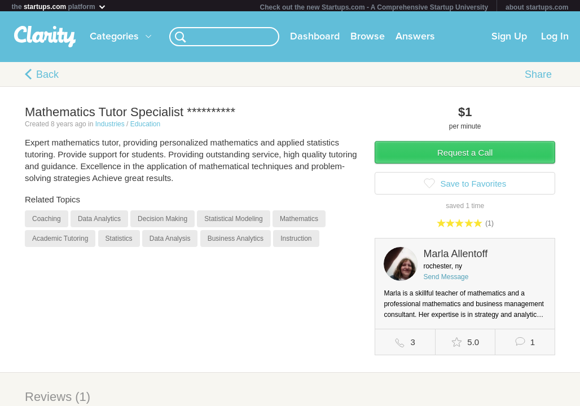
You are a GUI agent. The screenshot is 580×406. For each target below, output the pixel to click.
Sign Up (509, 39)
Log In (555, 39)
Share (538, 76)
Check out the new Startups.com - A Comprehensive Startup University (374, 7)
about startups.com (537, 7)
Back (47, 76)
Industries (110, 126)
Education (145, 126)
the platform (59, 6)
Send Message (445, 279)
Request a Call (465, 155)
